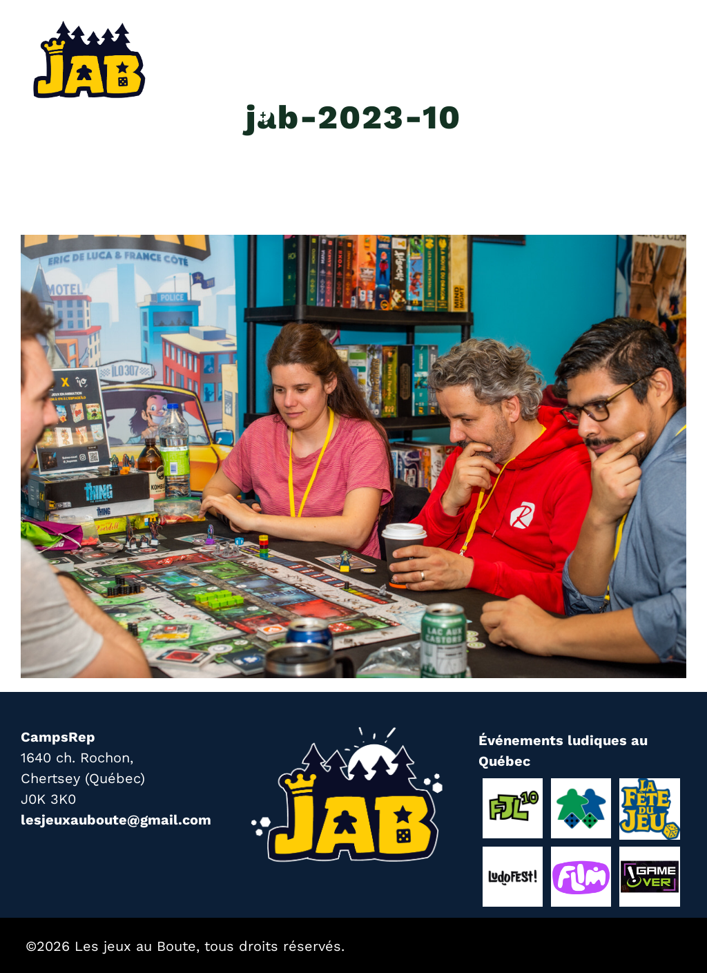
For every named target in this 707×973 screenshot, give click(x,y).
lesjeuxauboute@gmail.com (116, 819)
